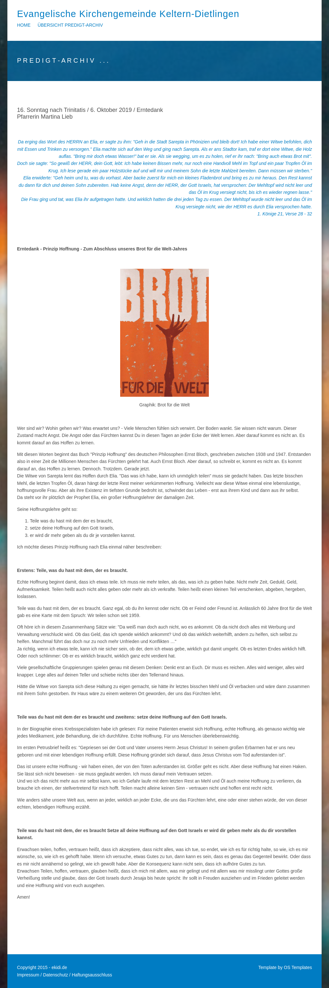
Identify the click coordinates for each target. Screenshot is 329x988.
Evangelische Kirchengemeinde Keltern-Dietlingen (128, 14)
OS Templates (298, 967)
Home (24, 25)
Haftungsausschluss (92, 974)
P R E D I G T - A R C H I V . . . (63, 60)
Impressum (28, 974)
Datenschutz (55, 974)
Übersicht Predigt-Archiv (70, 25)
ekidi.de (59, 967)
